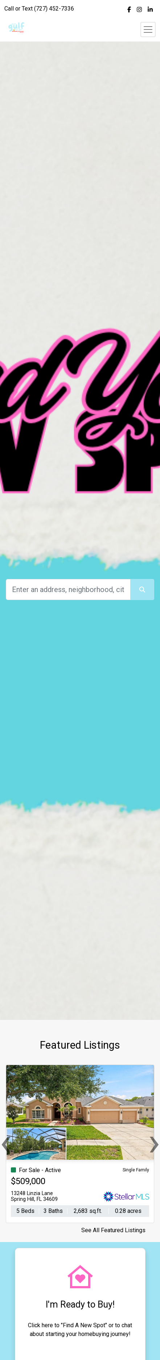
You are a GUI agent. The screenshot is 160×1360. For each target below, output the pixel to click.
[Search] (68, 589)
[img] (129, 9)
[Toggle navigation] (148, 29)
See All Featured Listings (113, 1230)
